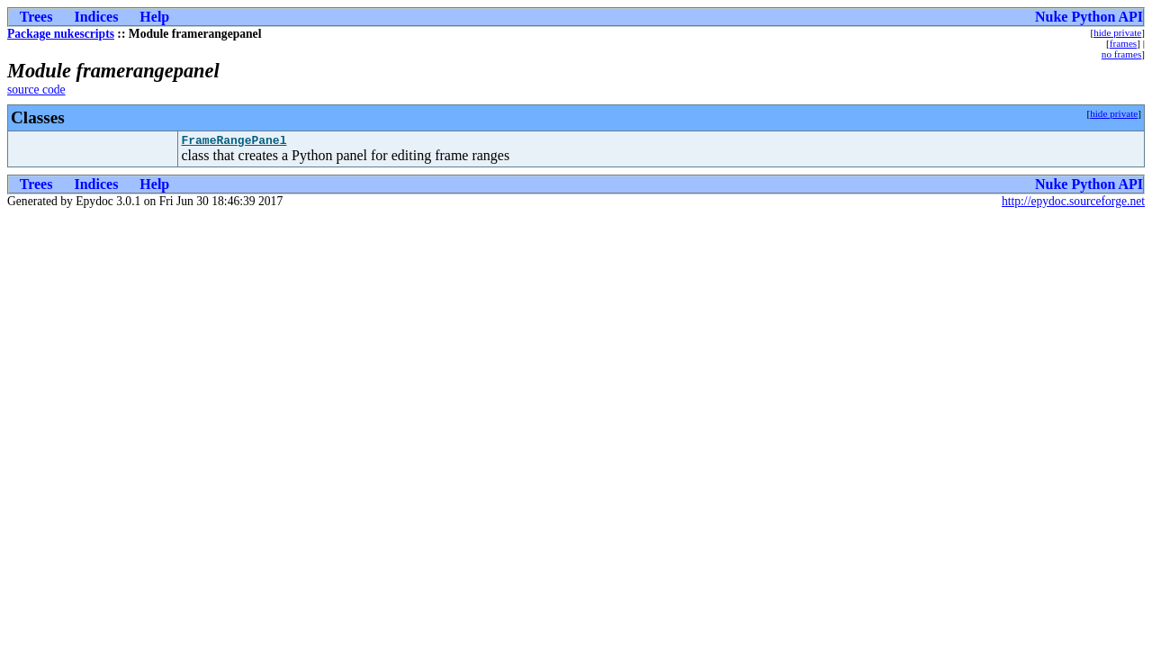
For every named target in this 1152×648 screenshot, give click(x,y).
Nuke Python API (1089, 16)
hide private (1117, 32)
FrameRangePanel (233, 142)
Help (154, 16)
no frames (1121, 54)
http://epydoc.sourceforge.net (1073, 204)
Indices (96, 16)
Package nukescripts (60, 33)
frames (1123, 43)
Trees (36, 16)
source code (36, 89)
